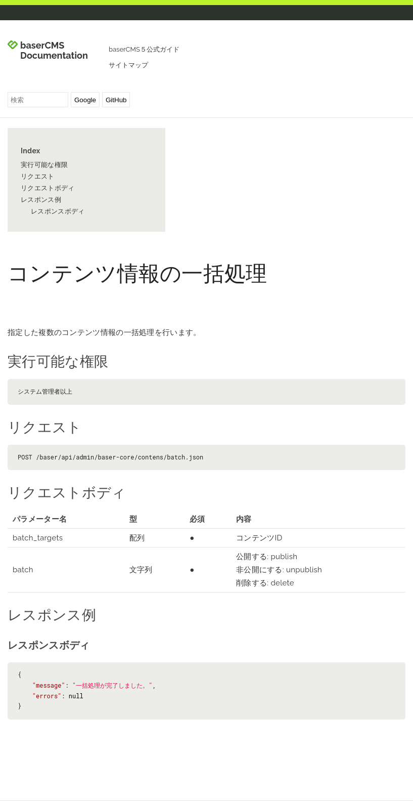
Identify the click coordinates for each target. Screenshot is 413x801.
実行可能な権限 (44, 164)
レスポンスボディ (57, 211)
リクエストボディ (47, 188)
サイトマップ (128, 65)
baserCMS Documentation (54, 50)
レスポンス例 (41, 199)
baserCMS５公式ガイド (144, 49)
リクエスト (38, 176)
